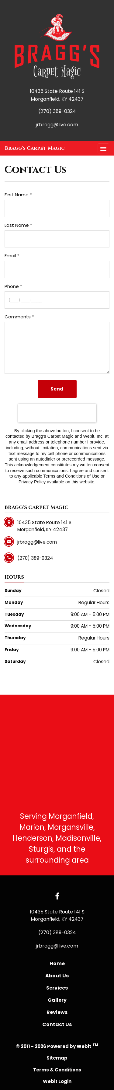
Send (57, 388)
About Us (57, 975)
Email (10, 255)
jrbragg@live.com (57, 124)
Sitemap (57, 1058)
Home (57, 963)
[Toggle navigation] (103, 148)
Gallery (57, 1000)
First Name (17, 194)
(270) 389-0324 (57, 111)
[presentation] (57, 413)
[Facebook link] (57, 896)
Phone (12, 286)
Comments (18, 317)
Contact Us (57, 1024)
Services (57, 987)
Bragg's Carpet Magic (35, 148)
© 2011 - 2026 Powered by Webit (57, 1046)
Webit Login (57, 1081)
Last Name (17, 225)
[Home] (57, 46)
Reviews (57, 1012)
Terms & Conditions (57, 1070)
